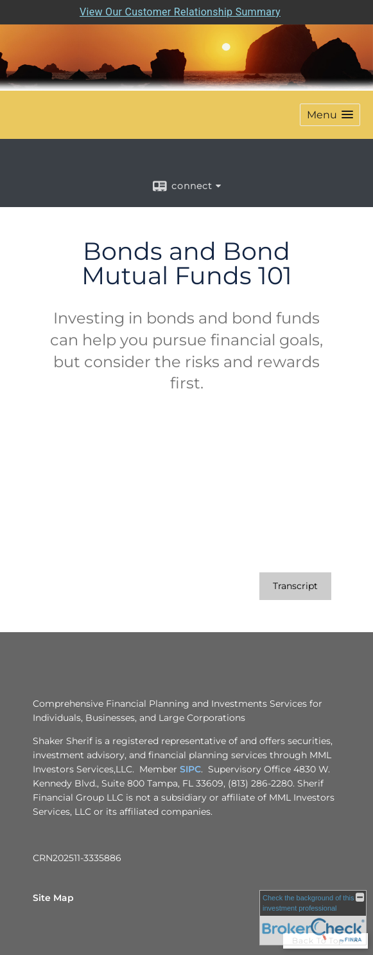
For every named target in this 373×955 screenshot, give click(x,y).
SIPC (190, 769)
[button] (330, 115)
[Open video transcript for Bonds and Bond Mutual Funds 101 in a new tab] (295, 586)
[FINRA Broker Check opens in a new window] (313, 917)
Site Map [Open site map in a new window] (53, 898)
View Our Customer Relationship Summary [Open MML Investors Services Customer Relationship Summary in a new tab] (180, 12)
